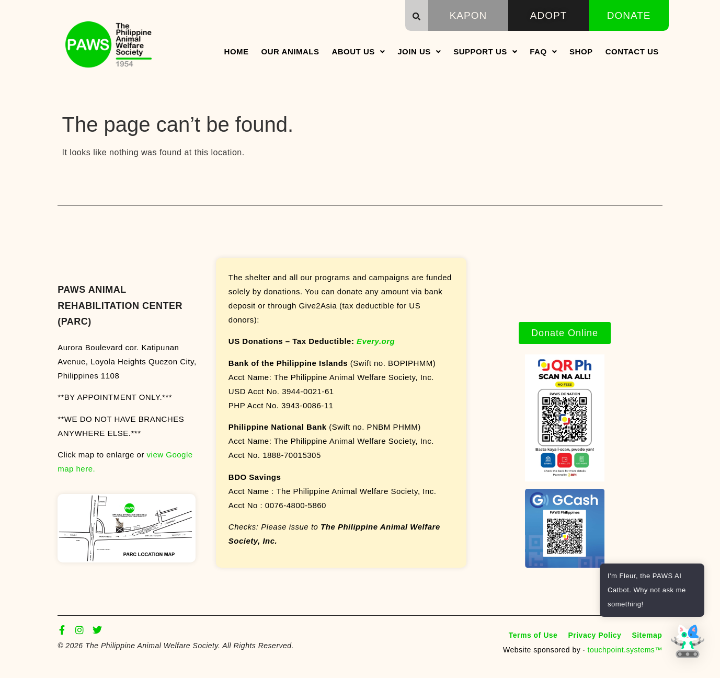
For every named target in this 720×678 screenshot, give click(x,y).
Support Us (485, 51)
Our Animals (290, 51)
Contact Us (632, 51)
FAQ (543, 51)
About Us (358, 51)
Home (236, 51)
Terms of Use (533, 635)
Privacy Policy (594, 635)
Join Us (419, 51)
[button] (417, 16)
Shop (581, 51)
